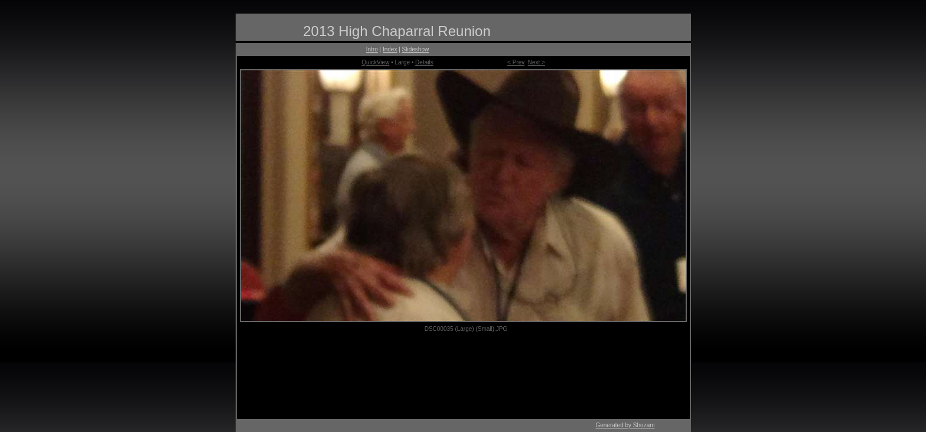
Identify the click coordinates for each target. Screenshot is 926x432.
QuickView (375, 62)
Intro (372, 49)
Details (424, 62)
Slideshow (415, 49)
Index (390, 49)
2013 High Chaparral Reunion (397, 31)
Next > (536, 62)
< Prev (515, 62)
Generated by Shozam (624, 425)
